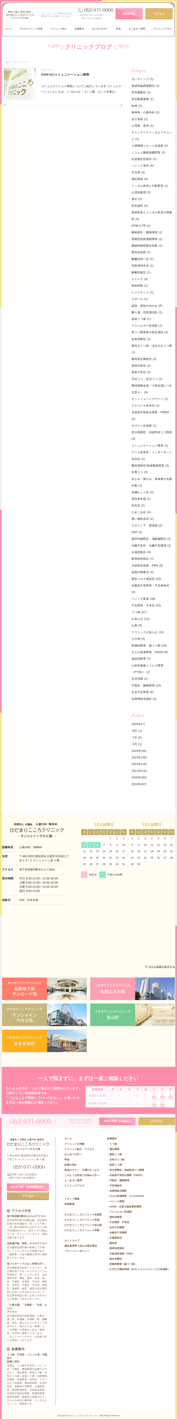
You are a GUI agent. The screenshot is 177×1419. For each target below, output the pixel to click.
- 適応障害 (113, 1149)
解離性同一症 (143, 259)
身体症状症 (141, 365)
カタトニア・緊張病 (147, 525)
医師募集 (69, 1204)
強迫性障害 (141, 658)
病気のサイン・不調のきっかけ (81, 1170)
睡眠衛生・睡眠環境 (147, 232)
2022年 (136, 764)
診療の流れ (70, 1164)
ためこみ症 (141, 512)
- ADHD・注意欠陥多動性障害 (124, 1206)
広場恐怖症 (141, 552)
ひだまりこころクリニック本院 (81, 1219)
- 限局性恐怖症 (115, 1248)
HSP (137, 532)
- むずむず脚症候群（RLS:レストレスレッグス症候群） (138, 1269)
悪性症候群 (141, 252)
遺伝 (137, 199)
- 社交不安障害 (115, 1227)
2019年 (136, 784)
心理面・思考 (143, 125)
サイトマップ (71, 1240)
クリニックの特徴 (74, 1144)
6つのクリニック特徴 (31, 29)
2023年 (136, 757)
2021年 (136, 770)
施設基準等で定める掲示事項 (80, 1245)
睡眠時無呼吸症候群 (147, 245)
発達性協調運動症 (146, 85)
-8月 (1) (137, 730)
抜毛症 (138, 505)
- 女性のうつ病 (115, 1159)
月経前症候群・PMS (147, 565)
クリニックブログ (162, 29)
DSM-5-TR (141, 225)
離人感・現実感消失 (147, 312)
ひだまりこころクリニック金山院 (83, 1225)
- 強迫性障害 (114, 1217)
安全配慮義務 (143, 99)
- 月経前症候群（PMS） (121, 1253)
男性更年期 (141, 498)
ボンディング (143, 79)
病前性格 (140, 285)
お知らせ (141, 618)
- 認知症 (112, 1243)
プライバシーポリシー (76, 1251)
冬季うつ (140, 472)
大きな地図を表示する (161, 966)
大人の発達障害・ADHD (150, 652)
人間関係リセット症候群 (150, 145)
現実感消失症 (143, 265)
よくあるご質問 (137, 29)
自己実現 (140, 119)
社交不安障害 (143, 692)
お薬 (137, 625)
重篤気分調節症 (144, 359)
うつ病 (139, 612)
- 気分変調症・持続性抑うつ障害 (125, 1170)
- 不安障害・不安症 (118, 1222)
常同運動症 (141, 92)
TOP (7, 62)
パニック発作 (143, 165)
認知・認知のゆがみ (147, 305)
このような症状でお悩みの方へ (81, 1175)
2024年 (136, 750)
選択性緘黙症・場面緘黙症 (151, 538)
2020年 (136, 777)
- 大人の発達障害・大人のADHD (125, 1196)
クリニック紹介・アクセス (79, 1149)
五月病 (138, 172)
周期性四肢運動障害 (147, 239)
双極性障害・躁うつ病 (149, 645)
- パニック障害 (115, 1201)
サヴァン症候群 (144, 425)
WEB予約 (129, 13)
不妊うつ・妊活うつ (147, 378)
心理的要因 (141, 192)
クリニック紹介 (58, 29)
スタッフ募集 (71, 1198)
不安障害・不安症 (146, 605)
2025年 (136, 724)
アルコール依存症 (146, 405)
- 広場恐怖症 (114, 1237)
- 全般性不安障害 (117, 1232)
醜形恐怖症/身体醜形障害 (150, 465)
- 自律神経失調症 (117, 1190)
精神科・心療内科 (146, 112)
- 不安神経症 (114, 1185)
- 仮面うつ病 (114, 1164)
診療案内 (79, 29)
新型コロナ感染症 (146, 578)
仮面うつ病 (141, 318)
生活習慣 (140, 678)
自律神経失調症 (144, 698)
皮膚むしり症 (143, 492)
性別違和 (140, 205)
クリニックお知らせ (148, 632)
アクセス (159, 13)
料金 (118, 29)
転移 (137, 105)
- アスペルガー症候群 (119, 1211)
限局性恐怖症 (143, 558)
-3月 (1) (137, 744)
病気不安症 (141, 372)
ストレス (140, 279)
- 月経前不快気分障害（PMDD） (125, 1175)
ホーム (8, 29)
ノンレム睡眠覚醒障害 (148, 152)
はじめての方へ (100, 29)
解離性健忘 (141, 272)
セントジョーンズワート (150, 398)
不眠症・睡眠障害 (146, 685)
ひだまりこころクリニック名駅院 (83, 1214)
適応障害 (140, 179)
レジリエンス (143, 292)
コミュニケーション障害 (150, 445)
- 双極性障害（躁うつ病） (122, 1264)
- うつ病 (112, 1144)
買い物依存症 (143, 518)
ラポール (140, 298)
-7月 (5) (137, 737)
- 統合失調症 (114, 1258)
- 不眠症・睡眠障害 (118, 1180)
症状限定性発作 (144, 159)
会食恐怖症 (141, 339)
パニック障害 (143, 598)
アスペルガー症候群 (147, 325)
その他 (138, 638)
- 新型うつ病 (114, 1154)
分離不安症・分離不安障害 (151, 545)
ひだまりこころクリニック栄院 (81, 1230)
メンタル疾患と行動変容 (150, 185)
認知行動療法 (143, 572)
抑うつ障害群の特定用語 (150, 332)
